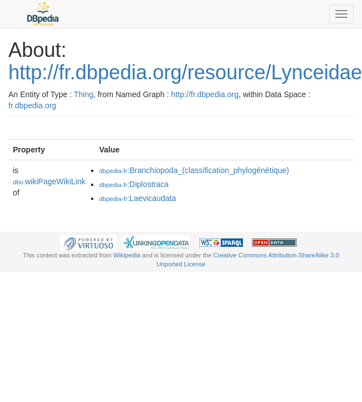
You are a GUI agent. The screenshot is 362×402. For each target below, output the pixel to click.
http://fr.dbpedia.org (205, 94)
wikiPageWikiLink (49, 181)
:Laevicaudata (138, 198)
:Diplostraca (134, 184)
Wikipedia (127, 255)
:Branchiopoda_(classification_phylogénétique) (194, 170)
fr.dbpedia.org (32, 105)
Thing (83, 94)
